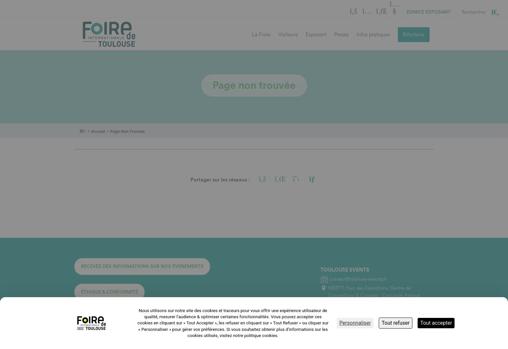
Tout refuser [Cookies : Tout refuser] (396, 323)
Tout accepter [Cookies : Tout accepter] (436, 323)
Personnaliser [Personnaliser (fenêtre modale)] (355, 323)
